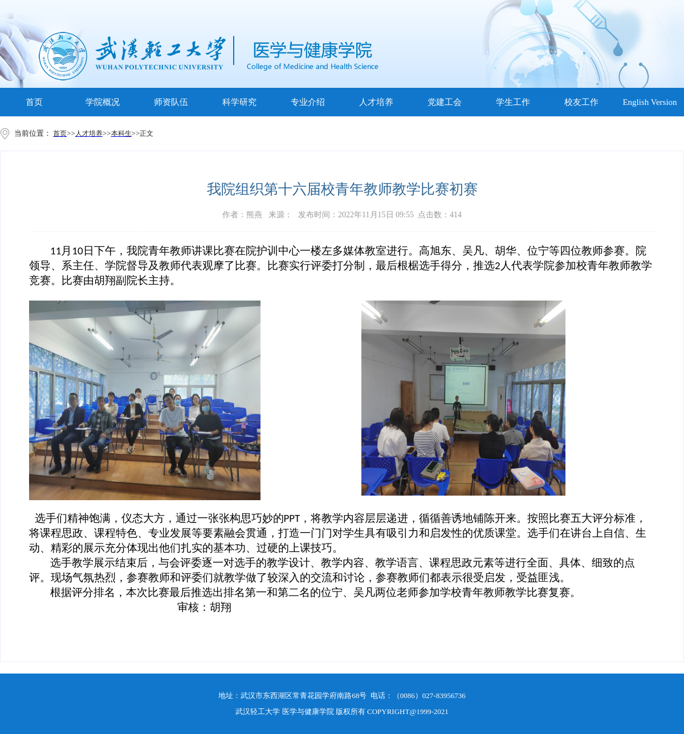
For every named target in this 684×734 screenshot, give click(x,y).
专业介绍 (308, 102)
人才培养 (376, 102)
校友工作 (581, 102)
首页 (34, 102)
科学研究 (239, 102)
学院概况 (102, 102)
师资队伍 (171, 102)
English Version (649, 102)
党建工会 (444, 102)
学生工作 (513, 102)
